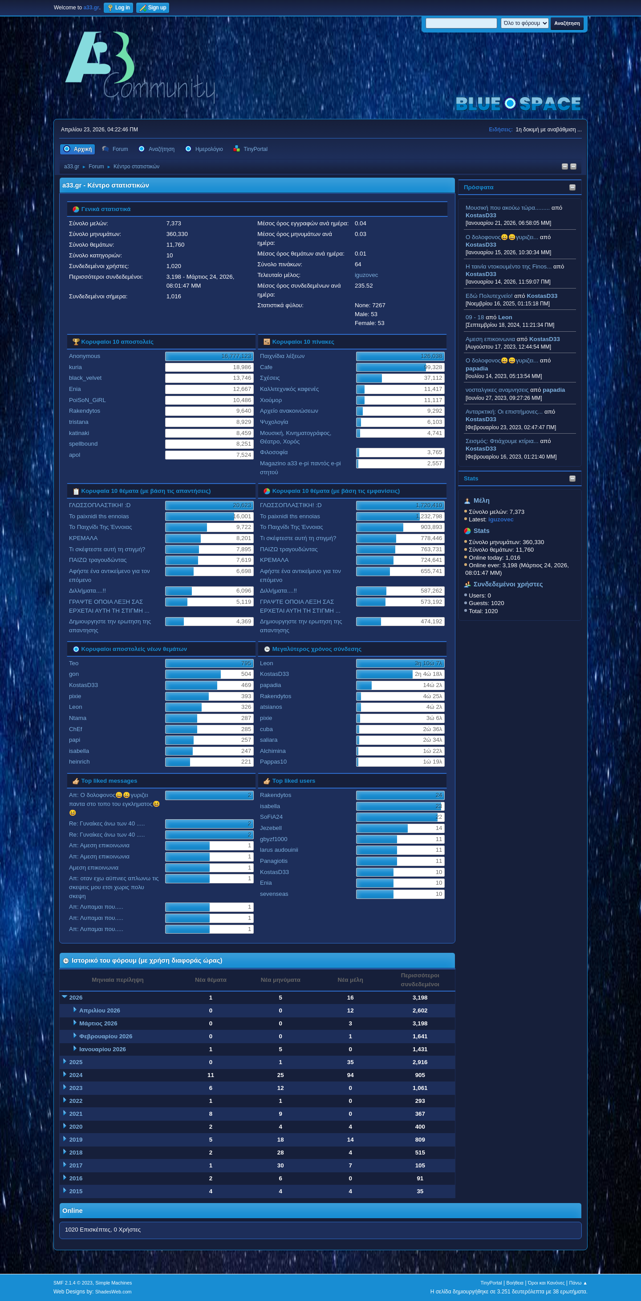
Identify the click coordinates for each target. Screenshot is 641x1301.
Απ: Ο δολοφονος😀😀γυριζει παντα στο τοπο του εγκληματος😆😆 (114, 804)
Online (72, 1210)
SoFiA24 (271, 816)
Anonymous (84, 356)
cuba (266, 729)
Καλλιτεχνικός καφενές (289, 389)
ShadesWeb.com (113, 1291)
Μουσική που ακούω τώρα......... (508, 207)
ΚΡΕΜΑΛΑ (83, 538)
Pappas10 (273, 761)
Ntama (77, 718)
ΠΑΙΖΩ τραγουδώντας (98, 560)
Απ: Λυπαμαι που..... (96, 906)
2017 (76, 1165)
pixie (75, 696)
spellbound (83, 443)
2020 (76, 1126)
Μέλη (482, 500)
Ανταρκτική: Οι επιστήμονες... (504, 411)
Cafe (266, 367)
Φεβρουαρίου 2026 (105, 1036)
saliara (268, 739)
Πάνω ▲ (578, 1282)
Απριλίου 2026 (99, 1010)
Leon (505, 317)
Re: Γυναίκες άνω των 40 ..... (107, 823)
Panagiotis (274, 861)
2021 (76, 1113)
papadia (477, 368)
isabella (79, 751)
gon (74, 674)
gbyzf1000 (274, 839)
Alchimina (273, 751)
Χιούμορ (271, 400)
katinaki (79, 433)
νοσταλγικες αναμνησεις (497, 389)
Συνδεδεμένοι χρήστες (508, 584)
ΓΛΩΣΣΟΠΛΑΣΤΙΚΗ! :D (100, 505)
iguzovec (366, 275)
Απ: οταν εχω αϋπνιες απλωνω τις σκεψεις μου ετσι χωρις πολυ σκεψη (114, 887)
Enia (75, 389)
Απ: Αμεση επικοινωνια (99, 845)
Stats (471, 478)
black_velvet (85, 377)
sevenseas (274, 893)
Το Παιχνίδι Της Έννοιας (100, 527)
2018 (76, 1152)
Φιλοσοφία (274, 452)
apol (74, 454)
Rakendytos (84, 410)
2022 (76, 1101)
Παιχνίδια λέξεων (282, 356)
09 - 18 (475, 317)
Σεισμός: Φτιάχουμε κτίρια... (502, 441)
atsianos (271, 706)
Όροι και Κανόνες (546, 1282)
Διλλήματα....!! (87, 590)
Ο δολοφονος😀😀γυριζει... (502, 237)
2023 (76, 1088)
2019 (76, 1139)
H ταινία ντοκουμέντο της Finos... (509, 266)
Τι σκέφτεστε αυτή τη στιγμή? (107, 549)
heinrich (79, 761)
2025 (76, 1062)
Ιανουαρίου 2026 (102, 1049)
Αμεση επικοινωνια (490, 339)
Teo (74, 663)
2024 (76, 1075)
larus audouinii (279, 849)
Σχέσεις (270, 377)
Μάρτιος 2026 (98, 1023)
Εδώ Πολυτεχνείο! (489, 296)
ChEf (75, 729)
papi (74, 739)
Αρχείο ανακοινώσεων (289, 410)
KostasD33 (481, 215)
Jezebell (271, 828)
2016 (76, 1178)
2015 (76, 1191)
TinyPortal (491, 1282)
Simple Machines (113, 1282)
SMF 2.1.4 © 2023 (73, 1282)
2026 (76, 997)
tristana (79, 422)
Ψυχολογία (274, 422)
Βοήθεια (514, 1282)
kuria (75, 367)
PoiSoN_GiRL (87, 400)
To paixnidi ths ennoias (99, 516)
